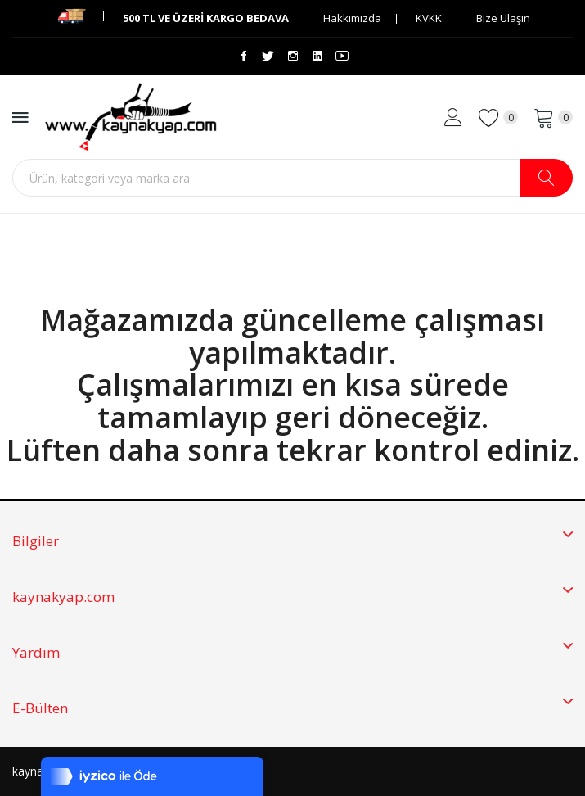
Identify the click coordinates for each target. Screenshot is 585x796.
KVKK (429, 18)
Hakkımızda (352, 18)
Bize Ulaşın (503, 18)
